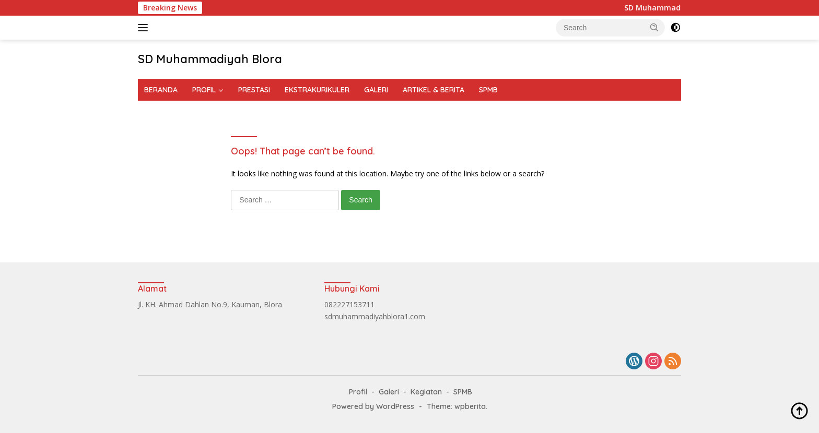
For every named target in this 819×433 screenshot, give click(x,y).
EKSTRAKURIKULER (317, 89)
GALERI (376, 89)
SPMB (488, 89)
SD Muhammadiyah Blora (210, 59)
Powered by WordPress (373, 406)
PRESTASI (254, 89)
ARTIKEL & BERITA (433, 89)
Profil (358, 391)
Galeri (389, 391)
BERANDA (161, 89)
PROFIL (204, 89)
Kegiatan (426, 391)
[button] (654, 27)
